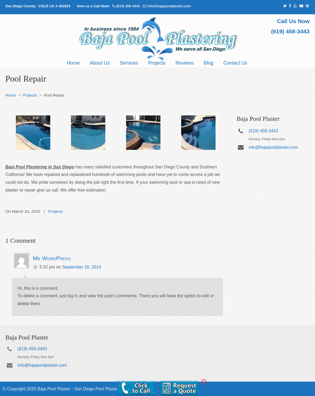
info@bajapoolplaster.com (169, 6)
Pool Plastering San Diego (157, 39)
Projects (30, 95)
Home (10, 95)
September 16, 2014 (81, 267)
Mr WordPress (52, 258)
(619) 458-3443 (128, 6)
